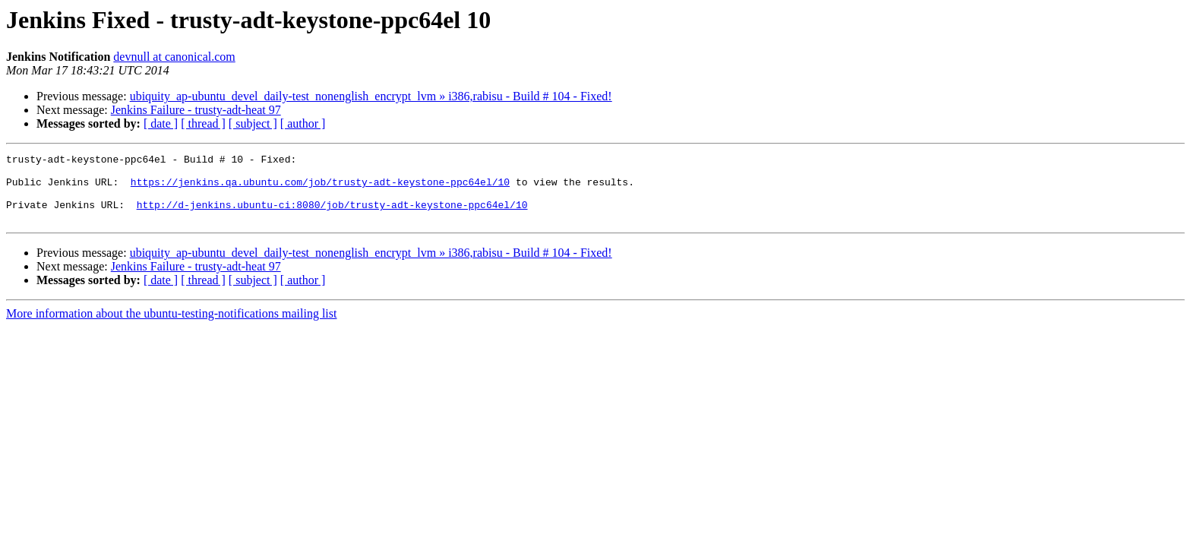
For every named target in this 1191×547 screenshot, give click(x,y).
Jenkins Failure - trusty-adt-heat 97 (196, 109)
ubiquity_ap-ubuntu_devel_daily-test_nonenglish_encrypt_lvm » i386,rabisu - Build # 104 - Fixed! (371, 96)
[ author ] (303, 123)
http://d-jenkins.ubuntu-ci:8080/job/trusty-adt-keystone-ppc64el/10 (332, 216)
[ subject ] (253, 123)
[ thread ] (203, 123)
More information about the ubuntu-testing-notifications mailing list (171, 327)
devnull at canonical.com (174, 56)
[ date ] (161, 123)
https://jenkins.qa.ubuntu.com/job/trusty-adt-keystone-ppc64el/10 (320, 188)
